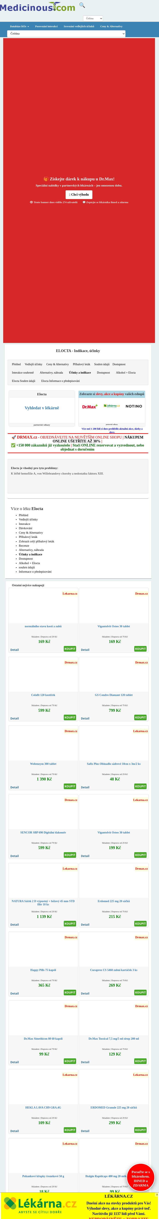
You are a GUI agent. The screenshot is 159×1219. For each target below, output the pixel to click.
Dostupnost (118, 364)
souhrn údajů (27, 567)
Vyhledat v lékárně (42, 407)
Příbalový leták (81, 364)
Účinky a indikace (80, 372)
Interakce (24, 524)
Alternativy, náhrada (51, 372)
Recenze (24, 545)
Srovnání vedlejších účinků (79, 26)
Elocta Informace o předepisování (60, 380)
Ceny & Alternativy (111, 26)
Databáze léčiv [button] (19, 26)
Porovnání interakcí (46, 26)
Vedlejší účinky (33, 364)
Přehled (16, 364)
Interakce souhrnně (23, 372)
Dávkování (25, 528)
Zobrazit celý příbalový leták (36, 541)
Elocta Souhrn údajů (23, 380)
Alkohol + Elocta (126, 372)
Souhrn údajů (101, 364)
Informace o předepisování (35, 571)
